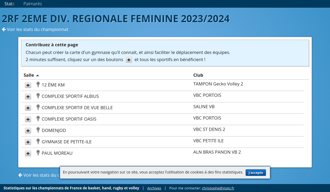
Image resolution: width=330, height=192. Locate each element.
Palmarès (33, 4)
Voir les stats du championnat (35, 29)
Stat (9, 4)
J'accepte (255, 172)
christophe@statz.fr (218, 188)
